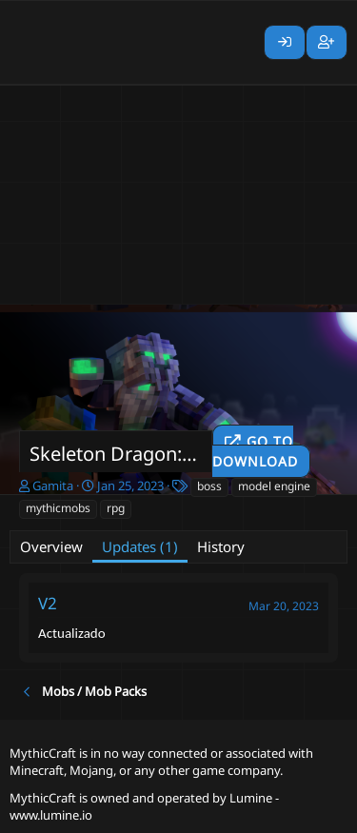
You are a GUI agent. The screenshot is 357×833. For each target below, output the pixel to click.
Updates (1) (140, 546)
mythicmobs (58, 508)
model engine (274, 486)
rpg (116, 508)
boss (209, 486)
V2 (47, 603)
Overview (51, 546)
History (221, 546)
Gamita (52, 485)
